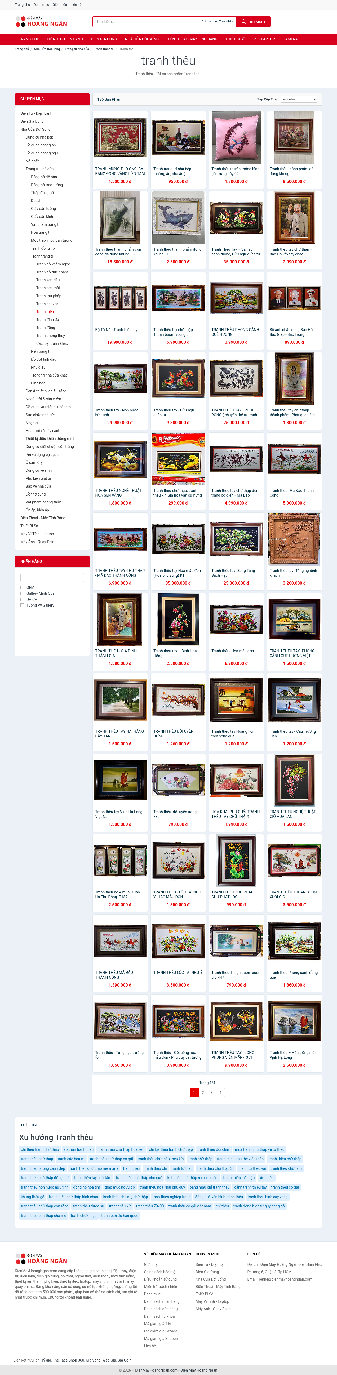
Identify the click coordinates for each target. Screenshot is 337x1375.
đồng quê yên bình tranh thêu (219, 1197)
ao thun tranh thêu (79, 1149)
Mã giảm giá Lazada (161, 1331)
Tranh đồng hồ (43, 248)
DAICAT (29, 599)
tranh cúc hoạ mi (71, 1159)
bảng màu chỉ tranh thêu (210, 1187)
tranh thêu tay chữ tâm (92, 1178)
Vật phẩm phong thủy (43, 502)
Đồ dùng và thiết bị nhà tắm (48, 407)
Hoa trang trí (41, 232)
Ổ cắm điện (35, 462)
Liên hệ (76, 5)
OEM (27, 587)
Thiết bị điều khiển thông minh (50, 439)
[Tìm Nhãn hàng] (52, 577)
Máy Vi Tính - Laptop (37, 534)
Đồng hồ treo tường (47, 185)
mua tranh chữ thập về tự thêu (260, 1149)
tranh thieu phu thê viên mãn (240, 1159)
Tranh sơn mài (48, 288)
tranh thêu (131, 1168)
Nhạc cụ (32, 423)
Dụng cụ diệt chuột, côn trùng (50, 446)
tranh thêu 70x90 (150, 1206)
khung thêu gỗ (32, 1197)
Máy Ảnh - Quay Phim (37, 542)
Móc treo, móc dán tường (51, 240)
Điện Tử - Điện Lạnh (65, 39)
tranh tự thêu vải (252, 1168)
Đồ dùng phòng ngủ (42, 153)
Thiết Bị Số (235, 39)
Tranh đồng (45, 328)
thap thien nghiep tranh (171, 1197)
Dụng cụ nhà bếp (39, 137)
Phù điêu (38, 367)
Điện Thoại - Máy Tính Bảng (192, 39)
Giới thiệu (59, 5)
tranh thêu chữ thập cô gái (111, 1159)
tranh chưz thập (83, 1215)
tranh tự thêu (182, 1168)
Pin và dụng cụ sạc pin (44, 454)
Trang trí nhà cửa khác (49, 375)
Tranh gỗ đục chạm (52, 272)
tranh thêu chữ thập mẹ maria (94, 1168)
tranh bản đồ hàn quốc (119, 1215)
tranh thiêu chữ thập (284, 1159)
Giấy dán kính (42, 216)
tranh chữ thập (200, 1159)
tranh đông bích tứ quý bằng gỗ (259, 1206)
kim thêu (266, 1178)
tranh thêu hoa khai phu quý (162, 1187)
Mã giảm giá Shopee (161, 1338)
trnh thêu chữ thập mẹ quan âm (193, 1178)
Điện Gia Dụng (104, 39)
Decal (35, 201)
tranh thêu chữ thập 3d (216, 1168)
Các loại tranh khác (52, 343)
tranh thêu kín (120, 1206)
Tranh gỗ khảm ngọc (53, 264)
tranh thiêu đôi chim (213, 1149)
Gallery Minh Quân (38, 593)
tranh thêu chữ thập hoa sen (121, 1149)
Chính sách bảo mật (160, 1272)
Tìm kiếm (253, 21)
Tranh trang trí (104, 49)
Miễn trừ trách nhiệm (161, 1287)
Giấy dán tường (43, 209)
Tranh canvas (47, 304)
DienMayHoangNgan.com (156, 1370)
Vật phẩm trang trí (46, 224)
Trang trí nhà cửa (77, 49)
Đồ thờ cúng (36, 494)
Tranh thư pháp (48, 296)
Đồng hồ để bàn (44, 177)
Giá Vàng (93, 1360)
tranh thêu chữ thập (37, 1159)
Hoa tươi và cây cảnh (43, 431)
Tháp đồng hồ (42, 193)
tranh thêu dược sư (88, 1206)
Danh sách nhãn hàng (162, 1301)
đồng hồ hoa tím (86, 1187)
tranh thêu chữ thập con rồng (45, 1206)
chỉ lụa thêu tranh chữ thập (171, 1149)
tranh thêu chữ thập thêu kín (161, 1159)
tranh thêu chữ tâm (286, 1168)
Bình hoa (38, 383)
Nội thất (32, 161)
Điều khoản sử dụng (160, 1279)
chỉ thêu (222, 1206)
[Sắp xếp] (299, 99)
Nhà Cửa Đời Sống (142, 39)
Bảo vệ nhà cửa (38, 486)
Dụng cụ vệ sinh (39, 470)
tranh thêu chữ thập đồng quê (45, 1178)
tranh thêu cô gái (285, 1187)
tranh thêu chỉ (155, 1168)
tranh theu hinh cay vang (267, 1197)
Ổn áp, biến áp (37, 510)
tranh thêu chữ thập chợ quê (139, 1178)
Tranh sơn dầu (48, 280)
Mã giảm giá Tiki (157, 1324)
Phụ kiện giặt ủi (38, 478)
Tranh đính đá (47, 320)
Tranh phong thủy (50, 335)
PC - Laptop (264, 39)
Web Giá (109, 1360)
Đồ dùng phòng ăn (41, 145)
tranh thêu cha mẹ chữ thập (125, 1197)
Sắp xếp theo (267, 99)
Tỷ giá (46, 1360)
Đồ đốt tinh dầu (43, 359)
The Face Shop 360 (68, 1360)
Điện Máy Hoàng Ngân (198, 1370)
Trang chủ (22, 5)
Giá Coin (124, 1360)
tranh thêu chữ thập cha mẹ (43, 1215)
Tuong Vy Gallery (37, 605)
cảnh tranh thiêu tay (250, 1187)
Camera (290, 39)
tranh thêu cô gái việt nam (190, 1206)
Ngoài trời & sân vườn (43, 399)
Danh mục (41, 5)
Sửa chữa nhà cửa (41, 415)
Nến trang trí (41, 351)
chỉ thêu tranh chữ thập (40, 1149)
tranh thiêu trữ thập (239, 1178)
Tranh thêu (45, 312)
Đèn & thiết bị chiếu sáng (46, 391)
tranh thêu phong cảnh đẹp (43, 1168)
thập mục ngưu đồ (120, 1187)
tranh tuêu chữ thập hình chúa (73, 1197)
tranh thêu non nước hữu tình (45, 1187)
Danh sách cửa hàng (161, 1309)
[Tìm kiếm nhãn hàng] (144, 21)
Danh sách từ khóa (159, 1316)
